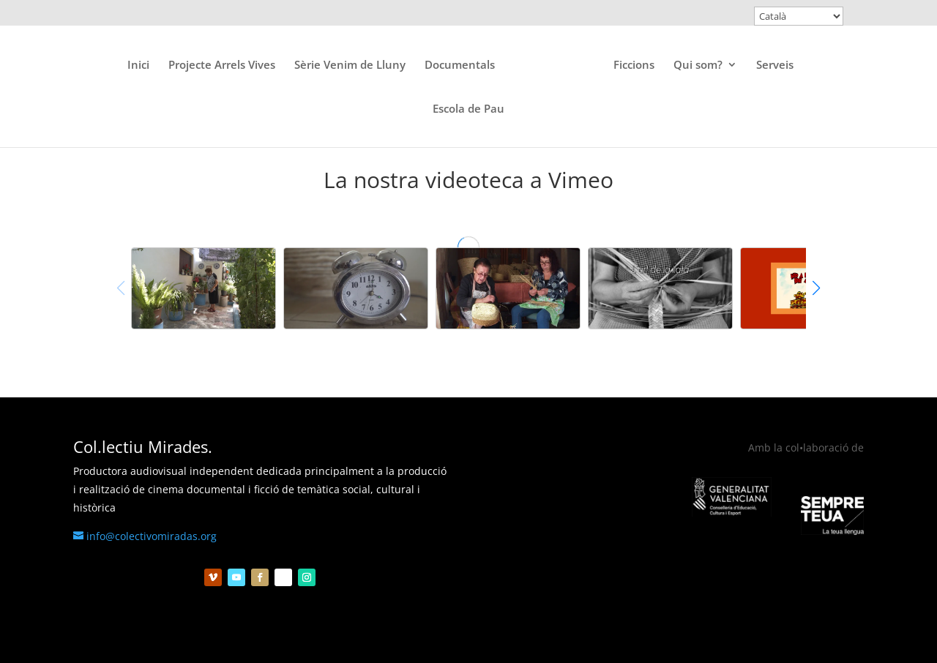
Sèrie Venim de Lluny (350, 65)
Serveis (775, 65)
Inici (138, 65)
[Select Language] (798, 16)
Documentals (460, 65)
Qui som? (698, 65)
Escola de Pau (468, 109)
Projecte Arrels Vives (221, 65)
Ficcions (633, 65)
